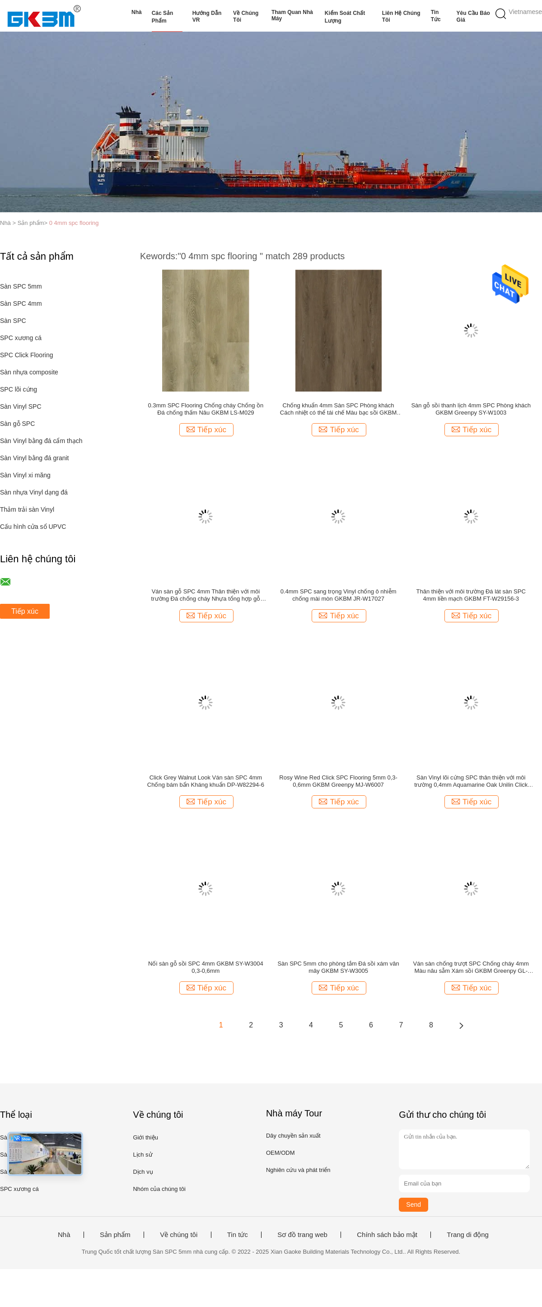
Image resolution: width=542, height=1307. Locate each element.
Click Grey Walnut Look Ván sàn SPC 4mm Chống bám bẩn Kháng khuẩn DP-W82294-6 (205, 781)
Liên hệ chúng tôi (401, 16)
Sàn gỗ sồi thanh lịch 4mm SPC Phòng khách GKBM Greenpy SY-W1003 (471, 409)
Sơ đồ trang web (302, 1235)
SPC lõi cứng (18, 389)
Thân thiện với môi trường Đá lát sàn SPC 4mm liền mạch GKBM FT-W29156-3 (471, 595)
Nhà (136, 12)
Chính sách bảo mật (387, 1235)
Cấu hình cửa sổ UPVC (33, 526)
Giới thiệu (145, 1137)
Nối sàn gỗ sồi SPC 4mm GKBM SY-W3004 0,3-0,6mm (205, 967)
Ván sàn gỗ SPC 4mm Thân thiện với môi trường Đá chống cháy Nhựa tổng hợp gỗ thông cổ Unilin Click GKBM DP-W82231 (206, 595)
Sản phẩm (115, 1235)
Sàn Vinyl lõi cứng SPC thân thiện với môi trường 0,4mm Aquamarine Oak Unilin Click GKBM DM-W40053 (471, 781)
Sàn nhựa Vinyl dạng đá (34, 492)
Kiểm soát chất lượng (345, 17)
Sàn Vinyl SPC (21, 406)
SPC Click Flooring (26, 355)
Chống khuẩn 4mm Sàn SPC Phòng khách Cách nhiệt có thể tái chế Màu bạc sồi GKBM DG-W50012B (338, 409)
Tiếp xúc (24, 611)
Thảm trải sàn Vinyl (27, 509)
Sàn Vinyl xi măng (25, 475)
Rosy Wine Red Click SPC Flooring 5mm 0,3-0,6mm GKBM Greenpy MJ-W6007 (338, 781)
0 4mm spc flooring (74, 222)
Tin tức (436, 16)
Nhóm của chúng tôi (159, 1189)
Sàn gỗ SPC (17, 423)
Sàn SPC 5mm (21, 286)
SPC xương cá (21, 337)
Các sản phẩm (162, 17)
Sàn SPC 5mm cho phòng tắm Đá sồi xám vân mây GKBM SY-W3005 (338, 967)
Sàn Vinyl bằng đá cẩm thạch (41, 440)
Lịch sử (142, 1154)
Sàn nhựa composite (29, 372)
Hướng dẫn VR (207, 16)
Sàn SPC (13, 320)
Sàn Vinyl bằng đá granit (34, 458)
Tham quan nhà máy (292, 15)
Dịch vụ (143, 1171)
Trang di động (468, 1235)
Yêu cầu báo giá (473, 16)
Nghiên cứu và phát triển (298, 1170)
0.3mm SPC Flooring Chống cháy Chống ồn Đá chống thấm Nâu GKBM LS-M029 (205, 409)
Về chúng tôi (245, 16)
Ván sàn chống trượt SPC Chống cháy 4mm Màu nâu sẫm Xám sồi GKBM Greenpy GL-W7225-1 (471, 967)
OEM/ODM (280, 1152)
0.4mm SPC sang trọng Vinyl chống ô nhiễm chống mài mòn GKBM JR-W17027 (338, 595)
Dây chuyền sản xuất (293, 1135)
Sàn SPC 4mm (21, 303)
